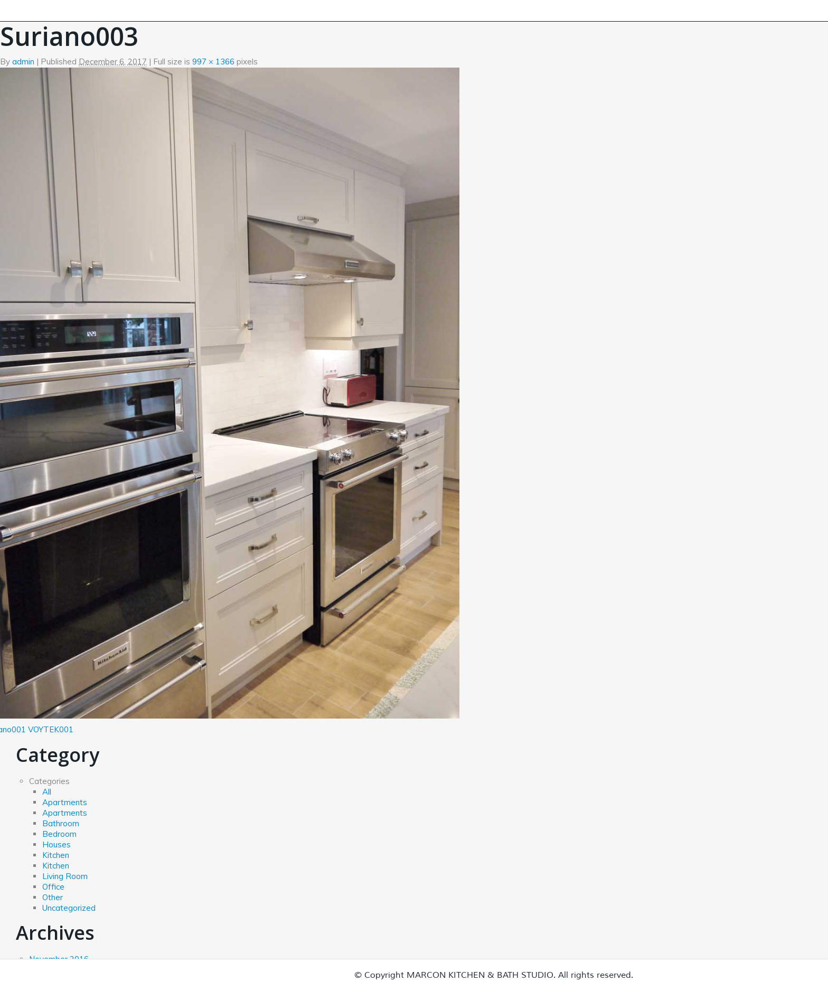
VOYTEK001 (50, 729)
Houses (56, 844)
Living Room (65, 876)
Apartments (64, 802)
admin (23, 61)
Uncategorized (69, 908)
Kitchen (55, 855)
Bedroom (59, 834)
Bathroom (60, 823)
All (46, 792)
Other (52, 897)
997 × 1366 (213, 61)
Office (53, 887)
